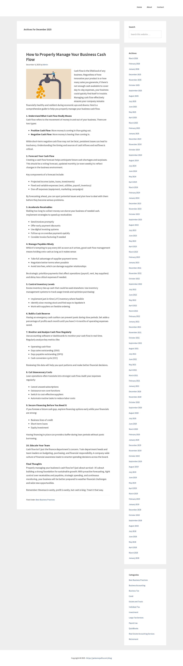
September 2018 (135, 520)
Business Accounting (137, 585)
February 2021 (134, 381)
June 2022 (133, 295)
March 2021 (133, 375)
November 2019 (135, 450)
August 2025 (134, 96)
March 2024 (133, 187)
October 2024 (134, 149)
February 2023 (134, 257)
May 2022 (132, 300)
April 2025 (133, 117)
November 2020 (135, 397)
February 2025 (134, 128)
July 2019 (132, 472)
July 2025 (132, 101)
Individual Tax (134, 607)
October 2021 (134, 338)
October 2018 (134, 515)
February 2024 (134, 192)
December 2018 (135, 510)
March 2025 (133, 123)
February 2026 (134, 63)
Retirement (133, 639)
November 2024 (135, 144)
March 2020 (133, 429)
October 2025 (134, 85)
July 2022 (132, 289)
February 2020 (134, 434)
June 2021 (133, 359)
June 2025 (133, 106)
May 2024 (132, 176)
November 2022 (135, 273)
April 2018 (133, 547)
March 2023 (133, 252)
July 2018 (132, 531)
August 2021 (134, 348)
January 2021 (134, 386)
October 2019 (134, 456)
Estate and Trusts (136, 601)
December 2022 (135, 268)
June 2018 (133, 536)
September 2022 (135, 284)
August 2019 (134, 467)
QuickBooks (133, 628)
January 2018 (134, 558)
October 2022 (134, 278)
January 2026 (134, 69)
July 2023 (132, 230)
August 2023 (134, 225)
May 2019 (132, 483)
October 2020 (134, 402)
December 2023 (135, 203)
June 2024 (133, 171)
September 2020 (135, 407)
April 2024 (133, 182)
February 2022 (134, 316)
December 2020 (135, 391)
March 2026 (133, 58)
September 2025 (135, 90)
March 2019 (133, 493)
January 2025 (134, 133)
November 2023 (135, 209)
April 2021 (133, 370)
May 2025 (132, 112)
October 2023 (134, 214)
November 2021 (135, 332)
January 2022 (134, 321)
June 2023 (133, 235)
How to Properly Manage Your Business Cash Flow (66, 57)
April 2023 (133, 246)
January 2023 (134, 262)
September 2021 (135, 343)
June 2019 (133, 477)
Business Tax (134, 591)
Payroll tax (133, 623)
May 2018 (132, 542)
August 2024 (134, 160)
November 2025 (135, 80)
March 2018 (133, 553)
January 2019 (134, 504)
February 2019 (134, 499)
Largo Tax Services (136, 617)
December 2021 (135, 327)
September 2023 (135, 219)
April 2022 (133, 305)
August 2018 (134, 526)
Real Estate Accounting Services (141, 634)
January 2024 (134, 198)
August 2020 (134, 413)
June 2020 (133, 424)
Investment (133, 612)
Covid (131, 596)
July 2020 (132, 418)
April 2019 (133, 488)
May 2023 (132, 241)
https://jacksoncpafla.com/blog (99, 658)
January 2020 (134, 440)
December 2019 (135, 445)
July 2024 (132, 166)
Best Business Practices (45, 499)
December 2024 (135, 139)
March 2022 (133, 311)
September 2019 (135, 461)
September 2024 (135, 155)
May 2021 (132, 364)
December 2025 (135, 74)
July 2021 (132, 354)
